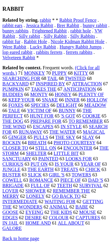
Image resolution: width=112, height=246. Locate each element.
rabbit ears (12, 25)
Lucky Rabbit (43, 46)
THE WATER (62, 131)
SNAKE (50, 99)
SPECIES (40, 105)
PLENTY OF (91, 94)
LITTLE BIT (66, 153)
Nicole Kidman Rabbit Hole (78, 41)
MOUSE (87, 212)
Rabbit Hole (35, 41)
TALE (14, 110)
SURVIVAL (90, 185)
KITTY (81, 73)
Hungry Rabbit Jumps (81, 46)
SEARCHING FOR (21, 78)
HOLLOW (97, 99)
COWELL (12, 180)
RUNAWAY (30, 131)
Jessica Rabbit (39, 25)
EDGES (10, 217)
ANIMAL (58, 206)
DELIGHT (66, 105)
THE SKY (65, 137)
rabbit (45, 20)
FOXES (16, 105)
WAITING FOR (60, 201)
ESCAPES (43, 126)
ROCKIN (11, 142)
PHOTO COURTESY (75, 142)
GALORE (12, 228)
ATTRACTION (87, 83)
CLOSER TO (15, 148)
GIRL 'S (57, 174)
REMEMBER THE (71, 190)
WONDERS (30, 206)
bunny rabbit (95, 25)
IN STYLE (71, 126)
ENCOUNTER (77, 148)
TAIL (52, 78)
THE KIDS (61, 212)
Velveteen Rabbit (18, 57)
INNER (72, 99)
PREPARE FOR (46, 121)
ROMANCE (41, 180)
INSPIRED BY (50, 83)
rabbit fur (11, 41)
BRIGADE (13, 185)
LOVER (10, 190)
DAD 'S (95, 180)
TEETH (64, 185)
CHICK (92, 169)
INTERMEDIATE (19, 201)
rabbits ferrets (49, 52)
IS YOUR (64, 164)
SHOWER (35, 190)
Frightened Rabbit (49, 30)
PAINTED (48, 158)
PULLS (40, 137)
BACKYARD (15, 83)
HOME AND (38, 222)
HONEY (63, 94)
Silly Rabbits (82, 36)
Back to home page (20, 238)
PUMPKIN (13, 89)
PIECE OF (70, 180)
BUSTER (11, 174)
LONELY (35, 196)
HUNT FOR (41, 115)
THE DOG (12, 121)
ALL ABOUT (71, 222)
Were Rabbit (14, 46)
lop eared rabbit (17, 52)
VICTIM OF (39, 110)
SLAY (88, 137)
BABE (81, 206)
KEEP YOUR (21, 99)
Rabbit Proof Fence (77, 20)
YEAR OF (91, 164)
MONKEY (34, 73)
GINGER (17, 137)
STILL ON (45, 148)
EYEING (34, 212)
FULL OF (40, 185)
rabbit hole (80, 30)
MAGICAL (94, 131)
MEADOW (95, 105)
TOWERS (81, 174)
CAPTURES (88, 217)
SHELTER (36, 153)
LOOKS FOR (78, 158)
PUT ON (38, 164)
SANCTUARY (16, 158)
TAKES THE (43, 89)
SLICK (35, 174)
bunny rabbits (15, 30)
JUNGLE (11, 169)
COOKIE (91, 115)
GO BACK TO (66, 196)
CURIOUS (12, 164)
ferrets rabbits (79, 52)
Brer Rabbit (68, 25)
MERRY (10, 196)
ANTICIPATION (79, 89)
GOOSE (10, 212)
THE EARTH (40, 169)
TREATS (69, 169)
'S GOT (68, 115)
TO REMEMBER (85, 121)
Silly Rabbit (55, 36)
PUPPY (59, 73)
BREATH (37, 142)
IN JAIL (10, 222)
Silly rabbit (29, 36)
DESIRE (33, 217)
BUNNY (67, 110)
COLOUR (59, 217)
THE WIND (14, 126)
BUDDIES (12, 94)
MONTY (38, 94)
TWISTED (75, 78)
